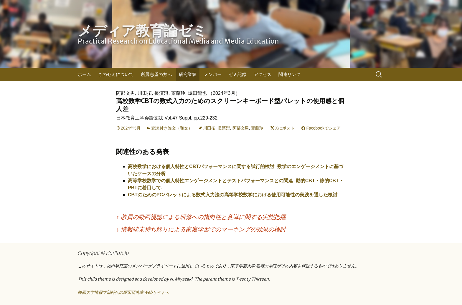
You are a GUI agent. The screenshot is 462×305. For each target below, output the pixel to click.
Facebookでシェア (323, 128)
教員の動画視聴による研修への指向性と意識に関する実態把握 (201, 217)
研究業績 (188, 74)
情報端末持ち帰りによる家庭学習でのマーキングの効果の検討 (201, 229)
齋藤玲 (257, 128)
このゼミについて (115, 74)
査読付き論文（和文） (171, 128)
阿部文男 (240, 128)
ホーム (84, 74)
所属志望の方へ (156, 74)
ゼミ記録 (237, 74)
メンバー (213, 74)
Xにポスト (284, 128)
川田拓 (209, 128)
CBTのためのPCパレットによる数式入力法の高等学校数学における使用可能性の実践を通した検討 (232, 194)
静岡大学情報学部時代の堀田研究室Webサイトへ (123, 292)
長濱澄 (224, 128)
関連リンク (289, 74)
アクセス (262, 74)
